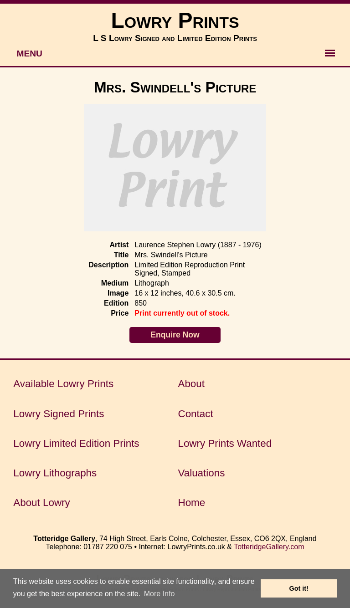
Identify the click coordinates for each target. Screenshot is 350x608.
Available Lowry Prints (63, 383)
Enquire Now (175, 334)
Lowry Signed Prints (58, 413)
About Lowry (41, 502)
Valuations (201, 473)
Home (191, 502)
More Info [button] (159, 594)
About (191, 383)
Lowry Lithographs (55, 473)
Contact (195, 413)
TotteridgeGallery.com (269, 547)
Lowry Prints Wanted (225, 443)
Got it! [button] (299, 588)
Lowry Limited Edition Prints (76, 443)
